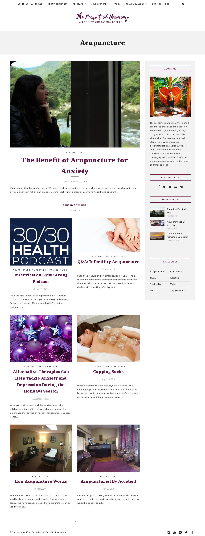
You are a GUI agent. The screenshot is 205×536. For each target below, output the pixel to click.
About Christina (57, 4)
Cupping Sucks (108, 370)
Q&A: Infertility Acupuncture (108, 260)
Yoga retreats (177, 289)
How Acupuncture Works (41, 480)
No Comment (74, 209)
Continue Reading (75, 204)
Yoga (118, 4)
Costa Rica (176, 270)
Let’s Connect (160, 4)
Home (39, 4)
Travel (53, 269)
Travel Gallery (135, 4)
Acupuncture (99, 4)
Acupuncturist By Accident (108, 480)
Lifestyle (40, 269)
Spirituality (155, 283)
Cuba (153, 276)
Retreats (78, 4)
